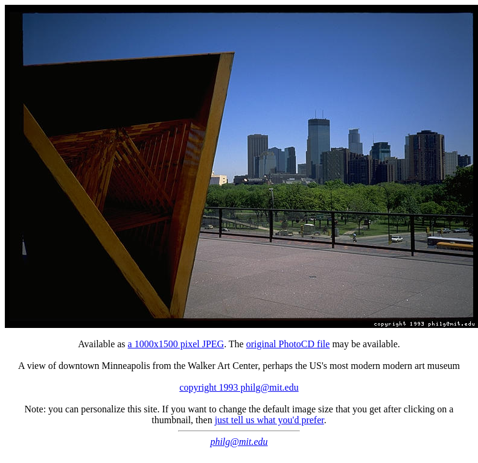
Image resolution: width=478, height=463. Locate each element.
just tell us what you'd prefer (269, 420)
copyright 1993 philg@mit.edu (238, 387)
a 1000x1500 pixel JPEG (176, 344)
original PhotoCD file (288, 344)
